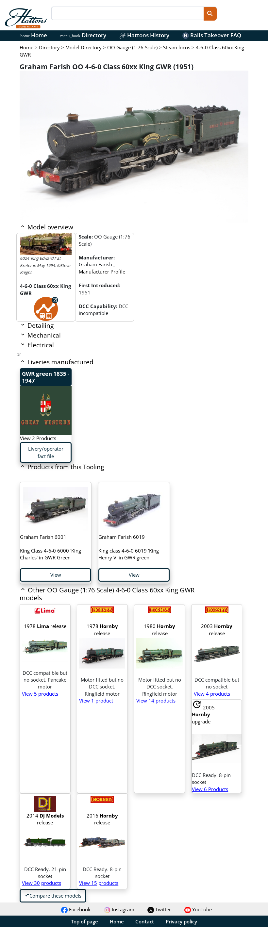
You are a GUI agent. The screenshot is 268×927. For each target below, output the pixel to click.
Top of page (84, 921)
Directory (83, 35)
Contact (144, 921)
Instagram (119, 909)
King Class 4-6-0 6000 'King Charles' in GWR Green (50, 547)
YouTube (198, 909)
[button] (111, 598)
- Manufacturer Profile (102, 267)
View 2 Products (38, 438)
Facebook (76, 909)
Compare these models (53, 895)
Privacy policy (181, 921)
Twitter (159, 909)
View (55, 574)
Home (34, 35)
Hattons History (144, 35)
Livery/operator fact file (45, 452)
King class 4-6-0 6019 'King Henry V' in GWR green (128, 547)
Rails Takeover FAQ (211, 35)
